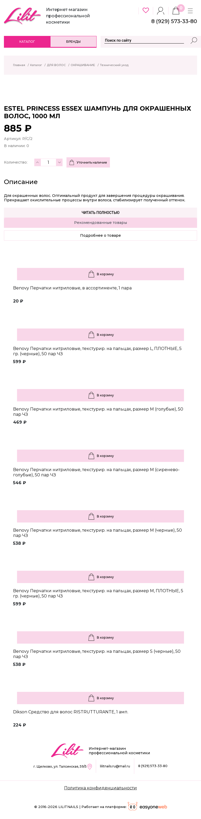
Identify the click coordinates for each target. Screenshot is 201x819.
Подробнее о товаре (100, 235)
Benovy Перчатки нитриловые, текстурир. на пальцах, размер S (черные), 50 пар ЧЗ (97, 654)
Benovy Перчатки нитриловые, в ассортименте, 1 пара (72, 287)
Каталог (27, 42)
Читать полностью (101, 213)
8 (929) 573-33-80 (153, 766)
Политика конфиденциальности (100, 787)
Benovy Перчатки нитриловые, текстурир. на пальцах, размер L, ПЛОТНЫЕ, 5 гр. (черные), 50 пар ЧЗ (97, 351)
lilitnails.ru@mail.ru (115, 766)
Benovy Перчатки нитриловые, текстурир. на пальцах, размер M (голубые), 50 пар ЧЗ (98, 412)
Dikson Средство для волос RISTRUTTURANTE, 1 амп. (70, 711)
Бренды (73, 42)
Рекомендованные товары (100, 222)
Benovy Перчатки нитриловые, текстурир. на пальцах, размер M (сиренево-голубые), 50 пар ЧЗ (96, 472)
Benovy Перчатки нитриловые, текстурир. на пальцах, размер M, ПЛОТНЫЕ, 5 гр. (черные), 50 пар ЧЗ (98, 593)
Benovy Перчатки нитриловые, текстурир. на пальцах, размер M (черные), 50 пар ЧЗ (97, 533)
